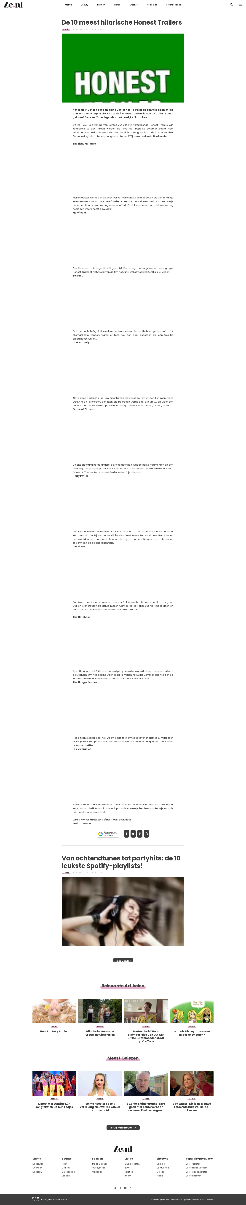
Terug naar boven (120, 1129)
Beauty (84, 4)
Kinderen (37, 1171)
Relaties (129, 1171)
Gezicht (66, 1167)
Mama (68, 4)
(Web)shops (98, 1167)
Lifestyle (134, 4)
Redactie (155, 1199)
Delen (123, 834)
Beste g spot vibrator (196, 1171)
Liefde (117, 4)
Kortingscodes (173, 4)
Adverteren (176, 1199)
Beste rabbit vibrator (196, 1167)
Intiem (128, 1175)
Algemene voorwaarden (193, 1199)
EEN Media (62, 1199)
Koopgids (152, 4)
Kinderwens (38, 1163)
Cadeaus (97, 1171)
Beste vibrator (193, 1163)
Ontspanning (68, 1171)
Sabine (100, 29)
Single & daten (132, 1163)
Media (66, 29)
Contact (209, 1199)
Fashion (101, 4)
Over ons (165, 1199)
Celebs (160, 1171)
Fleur (99, 873)
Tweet (132, 834)
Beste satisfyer (193, 1175)
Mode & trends (99, 1163)
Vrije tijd (161, 1163)
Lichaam (66, 1175)
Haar (64, 1163)
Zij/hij (127, 1167)
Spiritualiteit (163, 1167)
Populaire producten (200, 1159)
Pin (141, 834)
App (149, 834)
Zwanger (37, 1167)
